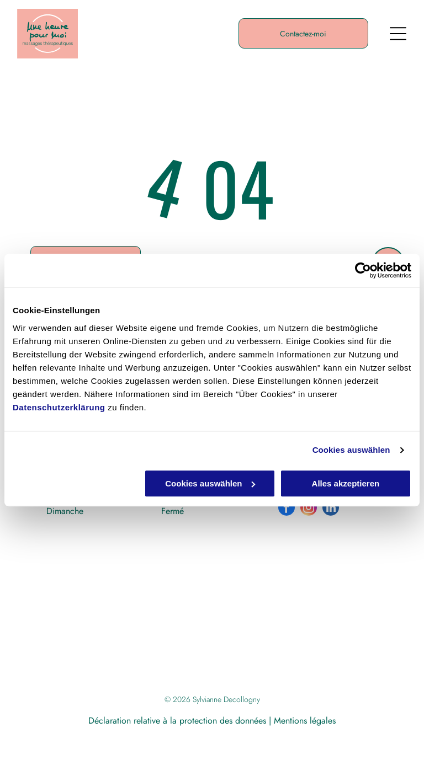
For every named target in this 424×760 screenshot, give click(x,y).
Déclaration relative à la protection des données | (179, 720)
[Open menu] (398, 33)
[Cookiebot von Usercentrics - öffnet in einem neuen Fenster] (363, 270)
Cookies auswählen (351, 449)
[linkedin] (330, 508)
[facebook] (286, 508)
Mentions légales (305, 720)
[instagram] (308, 508)
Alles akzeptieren (346, 483)
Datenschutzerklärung (59, 407)
